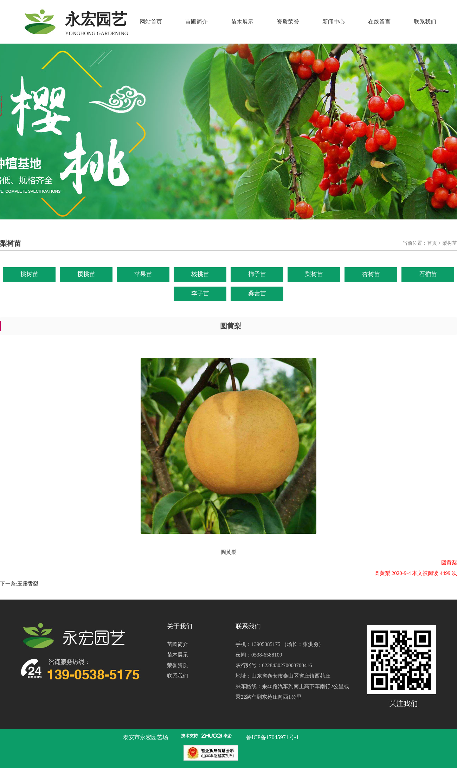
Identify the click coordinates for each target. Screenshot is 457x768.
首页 (432, 243)
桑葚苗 (257, 293)
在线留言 (379, 22)
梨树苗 (314, 274)
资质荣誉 (288, 22)
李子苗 (200, 293)
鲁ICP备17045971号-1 (272, 737)
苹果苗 (143, 274)
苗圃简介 (196, 22)
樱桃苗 (86, 274)
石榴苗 (428, 274)
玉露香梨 (27, 584)
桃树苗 (29, 274)
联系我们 (425, 22)
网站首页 (151, 22)
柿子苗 (257, 274)
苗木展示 (242, 22)
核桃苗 (200, 274)
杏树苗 (371, 274)
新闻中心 (333, 22)
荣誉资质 (177, 665)
